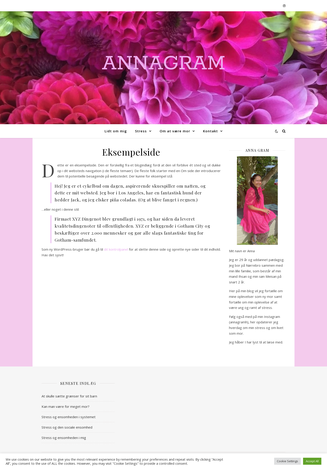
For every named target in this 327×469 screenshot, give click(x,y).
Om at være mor (175, 131)
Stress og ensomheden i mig (64, 437)
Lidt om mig (116, 131)
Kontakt (210, 131)
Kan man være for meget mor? (65, 406)
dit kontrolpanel (116, 249)
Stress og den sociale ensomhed (67, 427)
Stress (141, 131)
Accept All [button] (312, 461)
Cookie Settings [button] (287, 461)
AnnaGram (163, 63)
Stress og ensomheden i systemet (69, 417)
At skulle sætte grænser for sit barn (69, 396)
